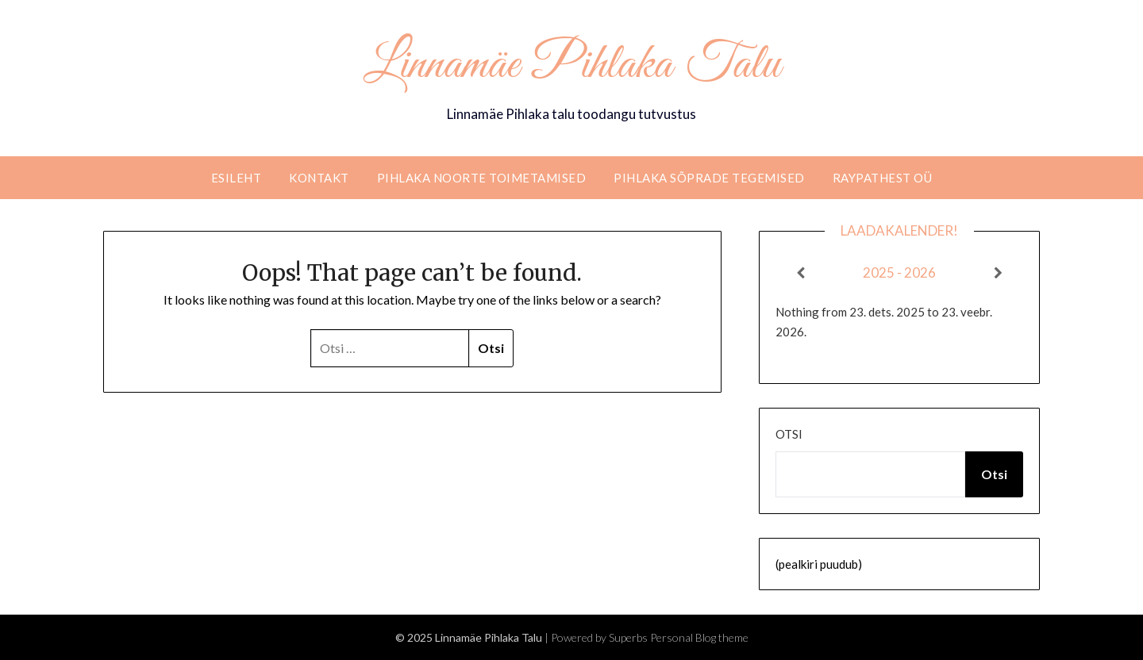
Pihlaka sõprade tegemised (709, 178)
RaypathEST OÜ (883, 178)
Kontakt (319, 178)
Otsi (788, 434)
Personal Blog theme (699, 637)
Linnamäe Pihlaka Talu (572, 66)
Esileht (236, 178)
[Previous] (800, 272)
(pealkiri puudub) (818, 564)
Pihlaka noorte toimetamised (482, 178)
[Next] (998, 272)
